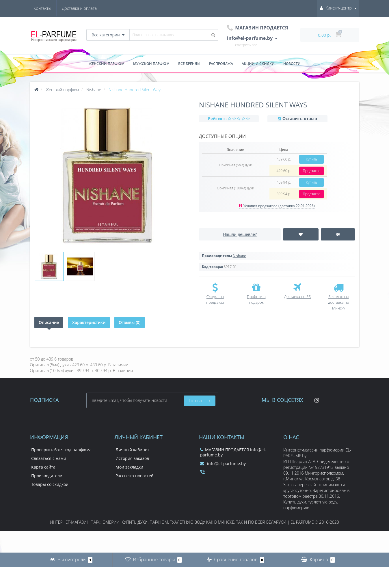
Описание (49, 322)
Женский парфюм (106, 63)
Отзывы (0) (129, 322)
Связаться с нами (48, 458)
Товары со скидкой (49, 484)
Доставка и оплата (51, 8)
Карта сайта (43, 467)
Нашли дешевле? (240, 234)
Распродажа (221, 63)
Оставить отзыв (299, 118)
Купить (311, 159)
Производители (46, 475)
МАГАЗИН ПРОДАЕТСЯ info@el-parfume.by (233, 452)
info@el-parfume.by (223, 463)
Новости (292, 63)
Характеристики (88, 322)
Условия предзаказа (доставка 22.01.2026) (277, 205)
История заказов (132, 458)
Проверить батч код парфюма (61, 449)
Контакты (88, 8)
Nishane (239, 255)
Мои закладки (129, 467)
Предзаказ (311, 170)
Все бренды (189, 63)
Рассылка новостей (135, 475)
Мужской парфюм (151, 63)
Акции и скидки (258, 63)
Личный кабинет (132, 449)
